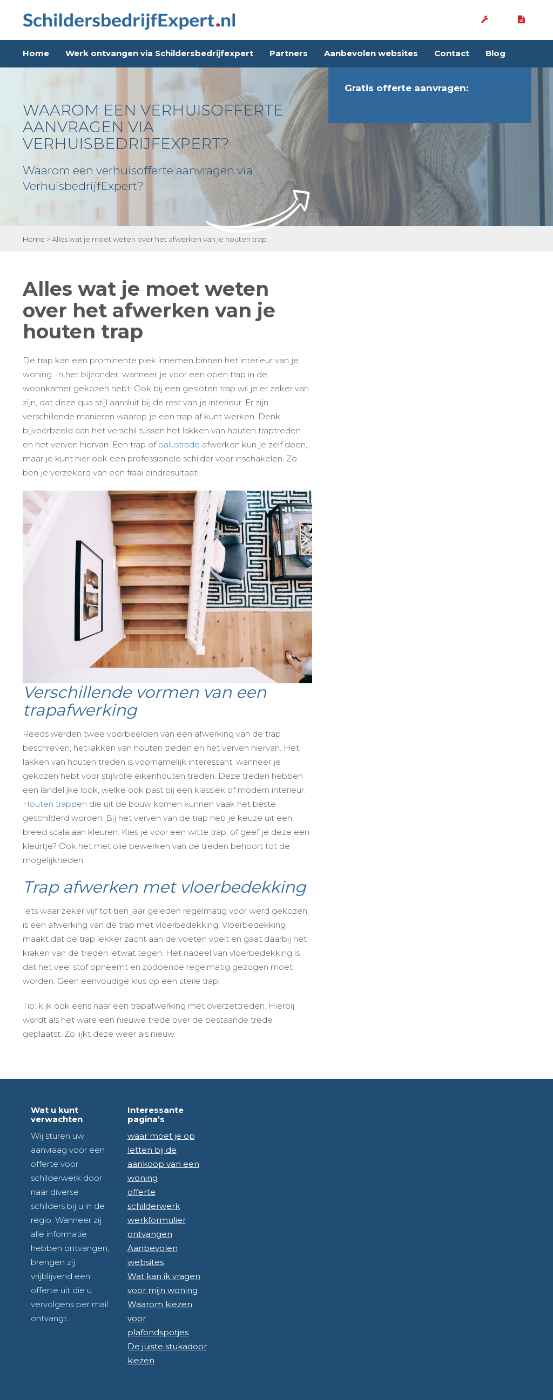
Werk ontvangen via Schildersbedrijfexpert (159, 53)
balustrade (179, 444)
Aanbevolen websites (371, 53)
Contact (451, 53)
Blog (495, 53)
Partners (288, 53)
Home (36, 53)
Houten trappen (55, 804)
